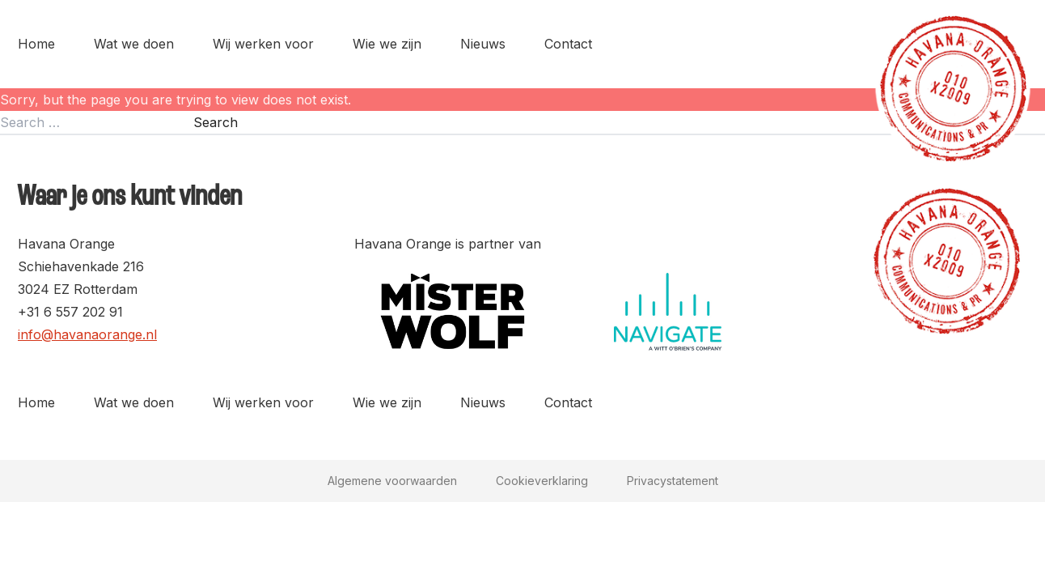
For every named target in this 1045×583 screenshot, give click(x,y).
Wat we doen (134, 44)
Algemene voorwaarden (392, 480)
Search (215, 122)
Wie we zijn (387, 44)
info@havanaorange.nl (87, 334)
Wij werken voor (263, 44)
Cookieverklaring (542, 480)
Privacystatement (672, 480)
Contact (568, 44)
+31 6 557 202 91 (70, 312)
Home (36, 44)
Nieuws (483, 44)
